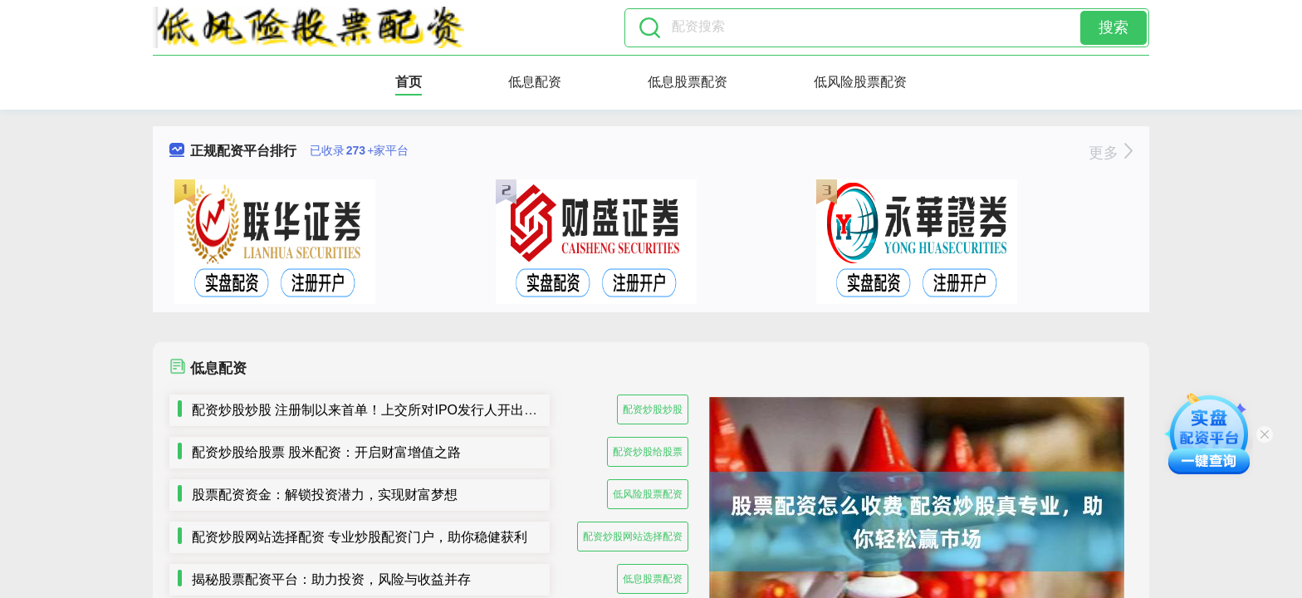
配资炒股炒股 (653, 409)
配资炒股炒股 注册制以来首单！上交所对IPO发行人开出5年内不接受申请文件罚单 (435, 410)
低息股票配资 (687, 82)
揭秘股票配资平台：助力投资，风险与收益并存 (331, 579)
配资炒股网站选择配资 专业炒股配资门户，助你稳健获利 (359, 537)
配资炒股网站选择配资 (633, 536)
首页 (408, 82)
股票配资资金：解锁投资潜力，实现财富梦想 (325, 495)
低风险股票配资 (860, 82)
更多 (1111, 153)
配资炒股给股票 (648, 452)
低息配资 (534, 82)
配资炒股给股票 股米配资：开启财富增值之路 (326, 452)
